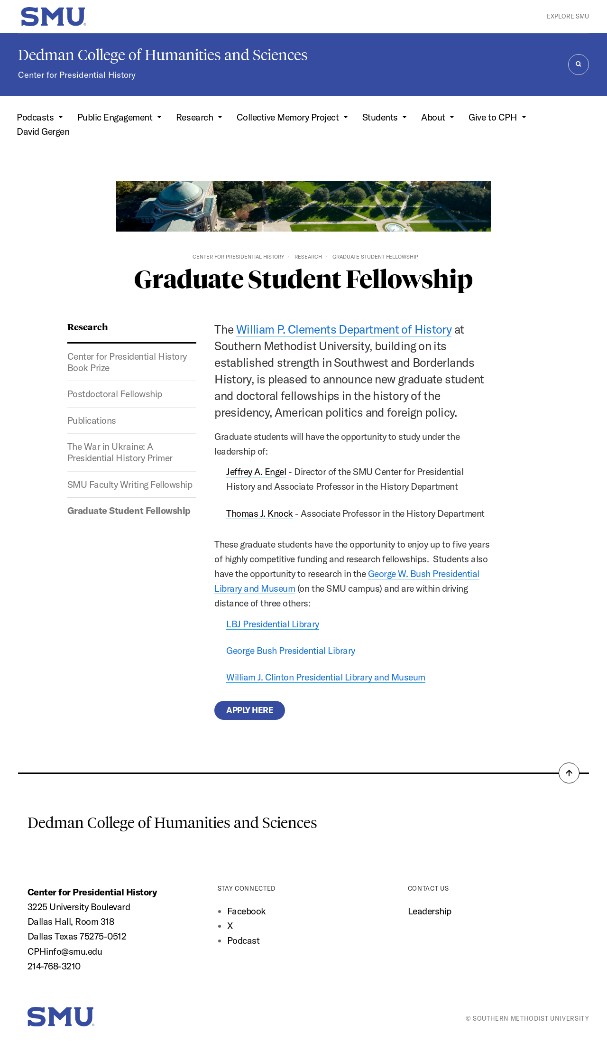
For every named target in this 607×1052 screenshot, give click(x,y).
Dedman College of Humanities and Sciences (163, 55)
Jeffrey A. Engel (256, 471)
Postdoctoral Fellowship (114, 394)
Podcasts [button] (36, 117)
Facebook (246, 911)
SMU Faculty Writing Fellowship (129, 484)
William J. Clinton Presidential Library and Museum (325, 677)
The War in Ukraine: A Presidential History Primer (120, 452)
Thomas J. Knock (259, 513)
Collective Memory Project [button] (289, 117)
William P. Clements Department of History (343, 329)
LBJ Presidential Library (272, 624)
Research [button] (195, 117)
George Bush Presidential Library (290, 650)
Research (308, 256)
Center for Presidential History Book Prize (127, 362)
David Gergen (43, 131)
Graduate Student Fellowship (129, 510)
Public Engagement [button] (116, 117)
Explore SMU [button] (568, 16)
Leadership (429, 911)
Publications (91, 420)
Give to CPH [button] (494, 117)
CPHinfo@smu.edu (65, 951)
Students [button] (381, 117)
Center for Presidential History (77, 74)
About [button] (434, 117)
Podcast (243, 940)
